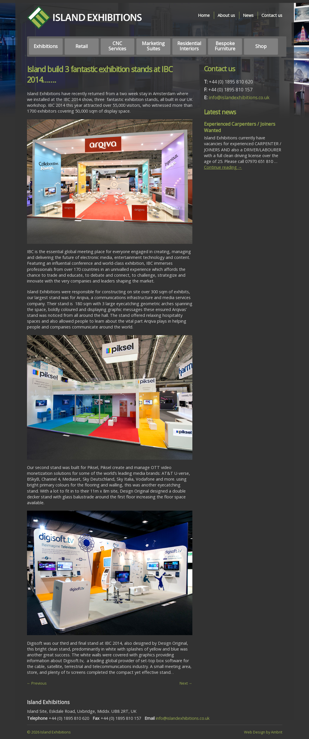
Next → (186, 683)
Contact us (271, 15)
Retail (81, 46)
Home (204, 15)
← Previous (37, 683)
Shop (261, 46)
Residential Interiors (189, 46)
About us (226, 15)
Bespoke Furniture (225, 46)
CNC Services (117, 46)
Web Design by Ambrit (263, 732)
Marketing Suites (153, 46)
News (248, 15)
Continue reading (223, 167)
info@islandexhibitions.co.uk (239, 97)
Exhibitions (46, 46)
